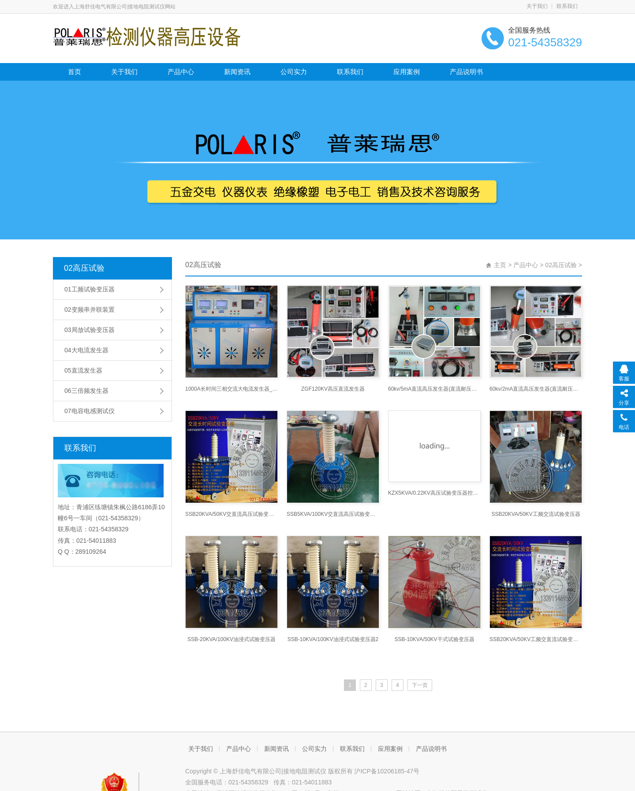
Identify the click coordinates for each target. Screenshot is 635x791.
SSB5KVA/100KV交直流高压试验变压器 (333, 514)
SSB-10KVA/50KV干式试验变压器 (434, 639)
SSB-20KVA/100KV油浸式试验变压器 (231, 639)
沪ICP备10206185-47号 (386, 771)
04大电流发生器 (86, 350)
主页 (500, 265)
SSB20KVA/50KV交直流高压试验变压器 (231, 514)
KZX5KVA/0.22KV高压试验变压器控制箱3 (434, 493)
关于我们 (537, 6)
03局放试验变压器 (89, 329)
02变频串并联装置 (89, 309)
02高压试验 (84, 268)
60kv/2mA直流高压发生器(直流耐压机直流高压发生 (535, 389)
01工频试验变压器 (89, 289)
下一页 (420, 685)
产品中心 (181, 71)
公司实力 (293, 71)
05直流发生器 (83, 370)
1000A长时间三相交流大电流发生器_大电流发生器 (231, 389)
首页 (74, 71)
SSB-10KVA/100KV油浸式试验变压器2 (333, 639)
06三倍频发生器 (86, 390)
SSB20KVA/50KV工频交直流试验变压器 (535, 639)
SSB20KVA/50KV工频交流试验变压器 (535, 514)
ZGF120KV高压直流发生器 (333, 389)
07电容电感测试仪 (89, 410)
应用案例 (406, 71)
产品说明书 (466, 71)
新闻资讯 (237, 71)
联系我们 (567, 6)
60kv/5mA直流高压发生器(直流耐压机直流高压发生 (434, 389)
